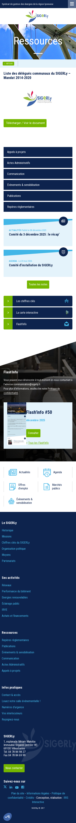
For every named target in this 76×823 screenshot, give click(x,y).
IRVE (4, 609)
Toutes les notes (38, 284)
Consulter (33, 433)
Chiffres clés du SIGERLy (16, 542)
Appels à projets (16, 152)
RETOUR (9, 64)
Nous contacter (14, 768)
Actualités (24, 472)
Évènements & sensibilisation (23, 185)
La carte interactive (27, 312)
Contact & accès (11, 695)
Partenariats (8, 561)
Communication (15, 174)
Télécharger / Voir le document (25, 123)
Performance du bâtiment (16, 591)
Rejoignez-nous (10, 719)
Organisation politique (14, 548)
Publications (14, 196)
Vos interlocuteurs (12, 713)
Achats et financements (15, 616)
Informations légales (38, 793)
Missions (6, 536)
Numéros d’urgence (13, 707)
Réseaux (6, 585)
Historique (7, 530)
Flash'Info (21, 324)
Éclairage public (10, 603)
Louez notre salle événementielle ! (21, 701)
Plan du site (17, 793)
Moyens (6, 555)
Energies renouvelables (15, 597)
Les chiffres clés (25, 301)
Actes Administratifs (18, 163)
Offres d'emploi (23, 486)
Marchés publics (57, 486)
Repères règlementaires (20, 207)
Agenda (57, 472)
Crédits (30, 797)
